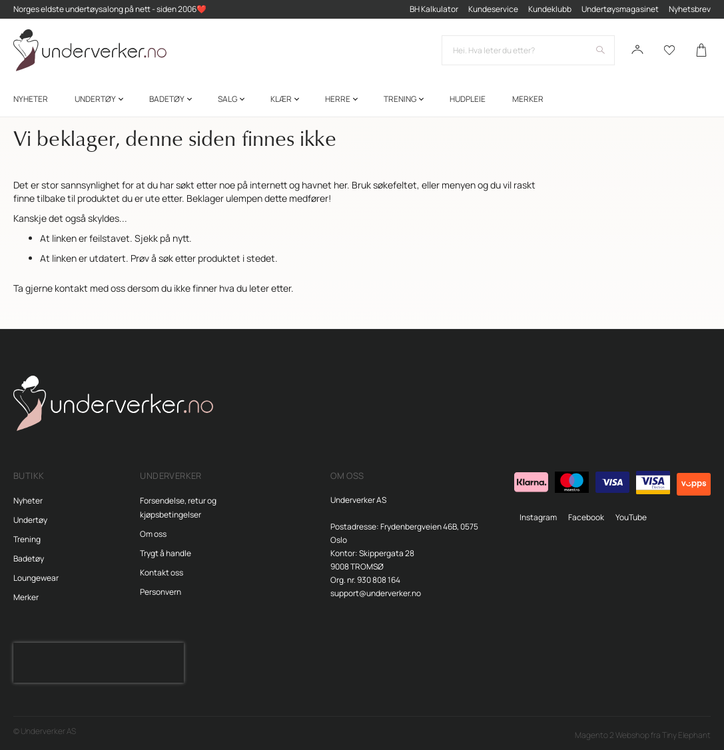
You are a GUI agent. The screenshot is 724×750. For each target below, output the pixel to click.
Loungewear (36, 577)
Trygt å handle (165, 553)
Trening (27, 539)
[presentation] (98, 663)
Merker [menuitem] (527, 99)
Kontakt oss (161, 572)
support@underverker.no (375, 593)
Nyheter (28, 500)
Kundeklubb (549, 9)
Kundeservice (493, 9)
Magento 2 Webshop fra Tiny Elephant (643, 735)
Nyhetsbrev (690, 9)
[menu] (362, 99)
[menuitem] (30, 99)
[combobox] (528, 50)
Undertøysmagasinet (620, 9)
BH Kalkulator (434, 9)
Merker (26, 597)
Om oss (153, 534)
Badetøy (28, 558)
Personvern (160, 591)
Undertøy (30, 520)
